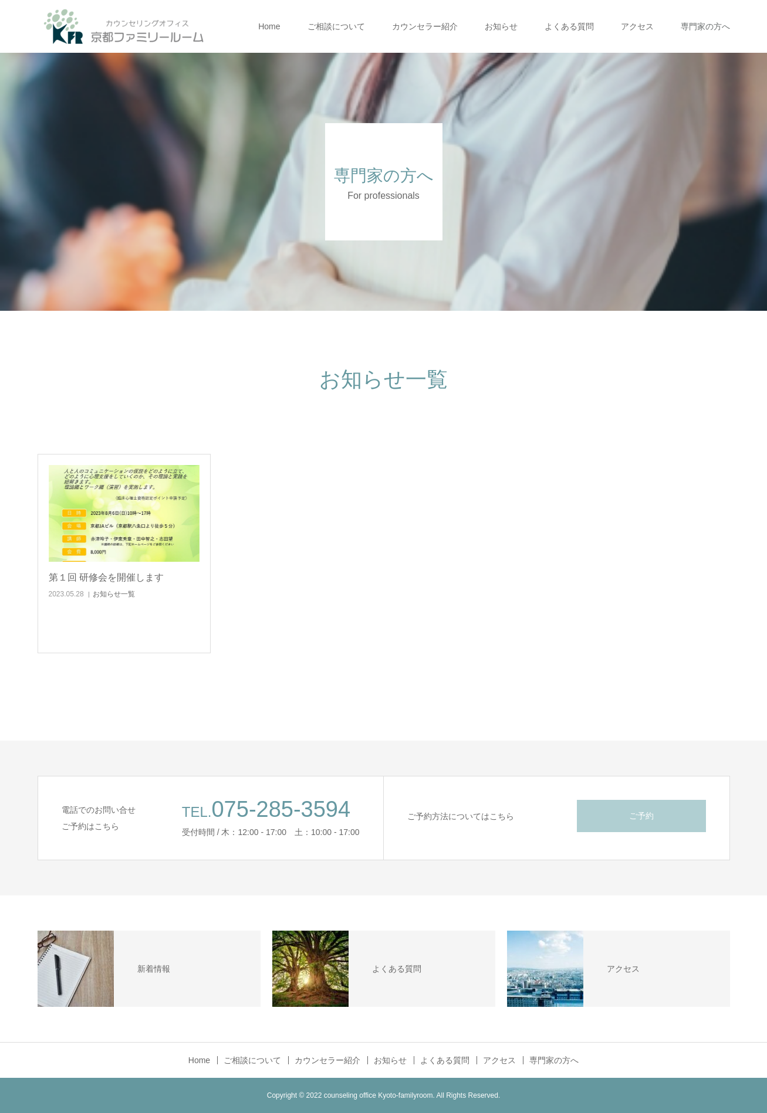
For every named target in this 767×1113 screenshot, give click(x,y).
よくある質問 (569, 26)
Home (269, 26)
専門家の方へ (705, 26)
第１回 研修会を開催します (106, 577)
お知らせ (501, 26)
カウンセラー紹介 (425, 26)
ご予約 (641, 815)
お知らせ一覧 (114, 594)
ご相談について (336, 26)
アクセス (637, 26)
